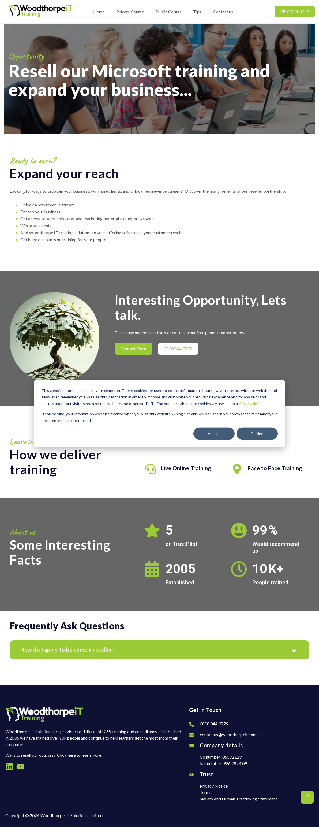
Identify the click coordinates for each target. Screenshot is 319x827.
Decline (257, 433)
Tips (197, 11)
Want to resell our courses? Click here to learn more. (53, 755)
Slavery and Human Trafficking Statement (238, 798)
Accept (214, 433)
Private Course (130, 11)
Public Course (169, 11)
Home (99, 11)
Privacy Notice (251, 403)
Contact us (223, 11)
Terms (206, 792)
